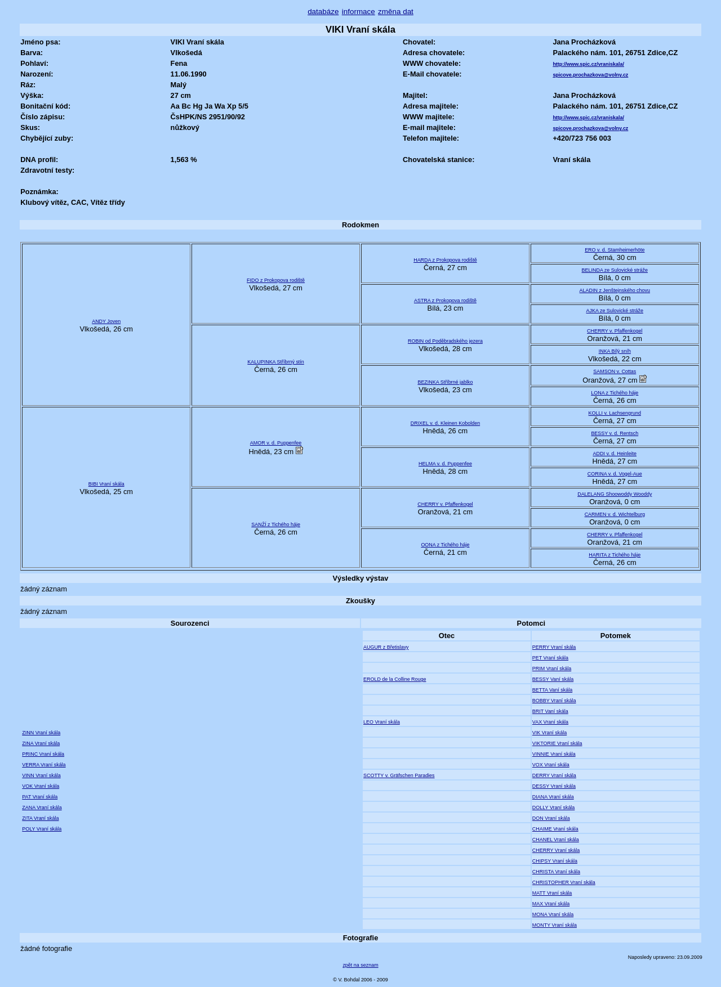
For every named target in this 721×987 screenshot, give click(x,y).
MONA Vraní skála (552, 914)
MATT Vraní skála (552, 893)
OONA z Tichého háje (445, 545)
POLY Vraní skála (41, 829)
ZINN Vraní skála (41, 732)
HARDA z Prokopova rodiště (445, 260)
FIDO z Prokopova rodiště (276, 280)
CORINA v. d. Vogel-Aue (615, 474)
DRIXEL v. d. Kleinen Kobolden (445, 423)
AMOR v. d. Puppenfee (275, 443)
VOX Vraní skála (550, 765)
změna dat (395, 11)
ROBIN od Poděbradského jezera (445, 341)
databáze (323, 11)
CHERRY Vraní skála (556, 850)
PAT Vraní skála (39, 797)
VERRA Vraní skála (43, 765)
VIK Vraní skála (549, 732)
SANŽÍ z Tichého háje (275, 524)
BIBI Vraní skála (106, 484)
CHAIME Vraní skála (555, 829)
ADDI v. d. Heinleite (615, 453)
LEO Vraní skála (381, 722)
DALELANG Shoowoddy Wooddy (614, 494)
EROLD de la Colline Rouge (394, 679)
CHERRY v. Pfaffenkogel (614, 331)
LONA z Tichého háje (614, 393)
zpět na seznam (360, 965)
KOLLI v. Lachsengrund (615, 413)
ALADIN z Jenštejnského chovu (615, 290)
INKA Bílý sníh (615, 351)
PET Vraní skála (550, 658)
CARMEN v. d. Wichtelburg (615, 514)
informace (358, 11)
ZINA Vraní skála (41, 743)
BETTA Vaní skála (552, 690)
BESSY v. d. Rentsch (614, 433)
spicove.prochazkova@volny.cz (590, 75)
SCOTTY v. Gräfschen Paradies (399, 775)
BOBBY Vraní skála (554, 700)
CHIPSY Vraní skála (554, 861)
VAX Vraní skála (550, 722)
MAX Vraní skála (550, 904)
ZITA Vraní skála (40, 818)
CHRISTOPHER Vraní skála (563, 882)
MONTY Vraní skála (554, 925)
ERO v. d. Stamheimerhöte (614, 250)
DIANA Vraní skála (553, 797)
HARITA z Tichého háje (614, 555)
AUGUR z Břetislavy (386, 647)
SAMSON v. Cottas (614, 371)
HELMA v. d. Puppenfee (445, 463)
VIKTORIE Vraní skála (557, 743)
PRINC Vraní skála (43, 754)
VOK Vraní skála (40, 786)
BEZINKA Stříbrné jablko (445, 382)
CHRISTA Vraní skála (556, 871)
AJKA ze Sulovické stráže (615, 310)
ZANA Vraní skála (41, 807)
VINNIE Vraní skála (554, 754)
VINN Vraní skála (41, 775)
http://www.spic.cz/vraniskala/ (588, 64)
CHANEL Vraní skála (555, 839)
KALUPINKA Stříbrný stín (275, 362)
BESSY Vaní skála (552, 679)
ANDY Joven (106, 321)
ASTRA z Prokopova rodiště (445, 300)
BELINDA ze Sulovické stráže (615, 270)
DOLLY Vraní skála (553, 807)
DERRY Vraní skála (554, 775)
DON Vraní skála (551, 818)
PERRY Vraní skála (554, 647)
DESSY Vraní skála (554, 786)
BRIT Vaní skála (550, 711)
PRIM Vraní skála (551, 668)
